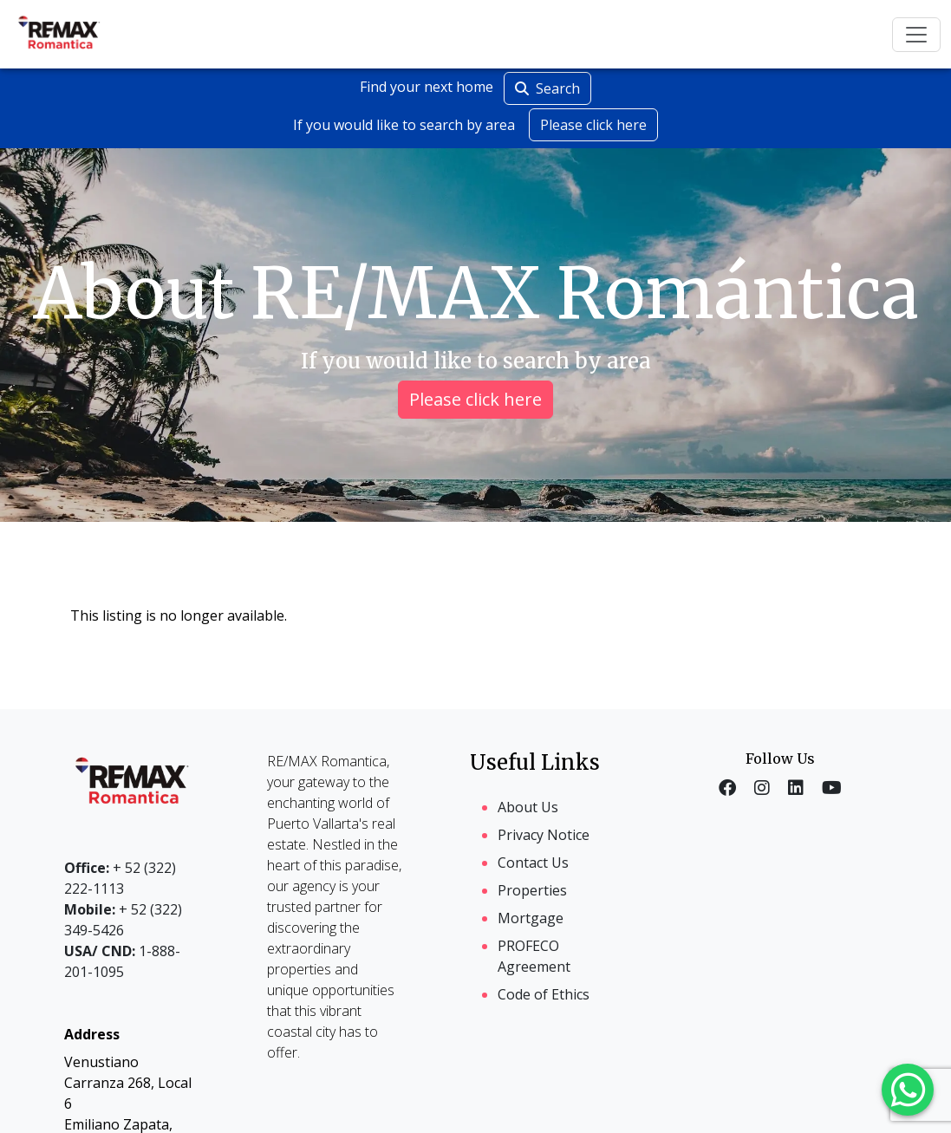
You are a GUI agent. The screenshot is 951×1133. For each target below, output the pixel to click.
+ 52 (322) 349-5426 (123, 920)
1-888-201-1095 (122, 961)
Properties (532, 890)
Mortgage (530, 918)
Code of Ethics (543, 994)
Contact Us (533, 862)
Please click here (593, 124)
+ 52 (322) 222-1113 (120, 878)
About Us (528, 807)
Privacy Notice (543, 834)
